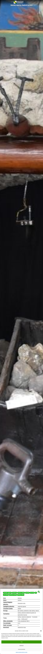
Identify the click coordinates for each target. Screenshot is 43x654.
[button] (41, 631)
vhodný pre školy (20, 595)
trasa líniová (5, 595)
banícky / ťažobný (21, 592)
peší (36, 592)
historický (32, 592)
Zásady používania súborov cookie (21, 652)
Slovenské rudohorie (7, 592)
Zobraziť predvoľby (21, 649)
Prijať (21, 642)
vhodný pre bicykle (13, 595)
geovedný (27, 592)
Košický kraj (14, 592)
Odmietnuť (21, 645)
